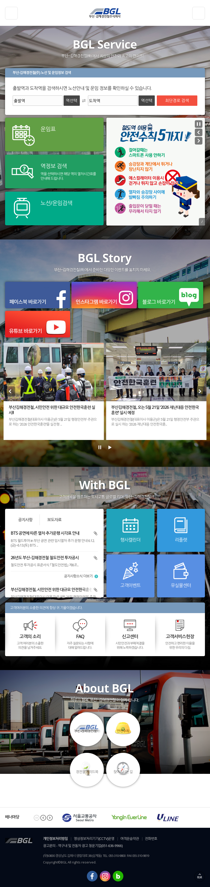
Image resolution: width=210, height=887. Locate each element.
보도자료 (54, 519)
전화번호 (151, 838)
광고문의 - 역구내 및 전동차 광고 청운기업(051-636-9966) (83, 845)
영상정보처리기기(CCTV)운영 (94, 838)
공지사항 (25, 519)
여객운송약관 (129, 838)
